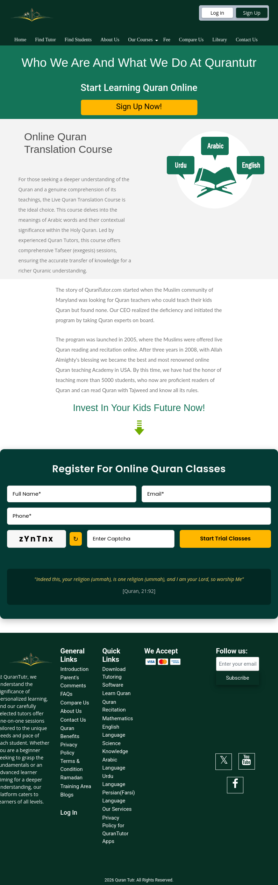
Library (219, 39)
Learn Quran (116, 693)
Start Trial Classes (225, 538)
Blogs (67, 795)
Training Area (75, 786)
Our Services (117, 809)
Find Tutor (45, 39)
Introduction (74, 669)
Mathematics (117, 718)
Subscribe (237, 678)
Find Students (78, 39)
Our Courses (140, 39)
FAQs (66, 694)
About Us (109, 39)
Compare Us (191, 39)
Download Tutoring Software (114, 677)
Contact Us (247, 39)
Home (20, 39)
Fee (166, 39)
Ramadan (71, 777)
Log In (68, 812)
